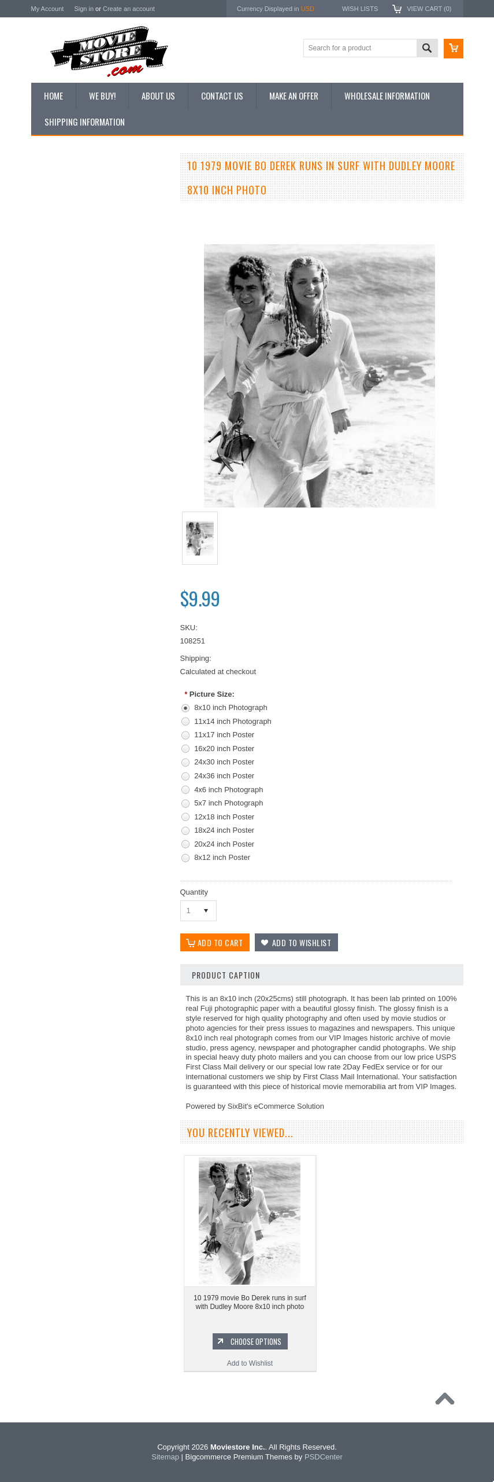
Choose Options (106, 635)
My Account (47, 8)
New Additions (59, 187)
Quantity (194, 892)
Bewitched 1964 (62, 858)
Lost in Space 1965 (67, 780)
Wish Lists (360, 8)
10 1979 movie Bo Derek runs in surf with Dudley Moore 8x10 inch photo (250, 1302)
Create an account (129, 8)
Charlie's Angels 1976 (71, 760)
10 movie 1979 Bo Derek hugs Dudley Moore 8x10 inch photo (100, 596)
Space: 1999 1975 (66, 800)
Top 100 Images (62, 227)
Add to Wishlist (100, 657)
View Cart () (429, 8)
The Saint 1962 (61, 878)
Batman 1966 (58, 721)
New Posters (57, 285)
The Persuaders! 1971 (72, 838)
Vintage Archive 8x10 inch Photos (89, 207)
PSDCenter (323, 1456)
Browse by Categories (71, 246)
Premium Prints (61, 305)
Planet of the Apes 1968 (74, 819)
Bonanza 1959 (60, 897)
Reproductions (60, 266)
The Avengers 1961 (68, 741)
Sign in (84, 8)
